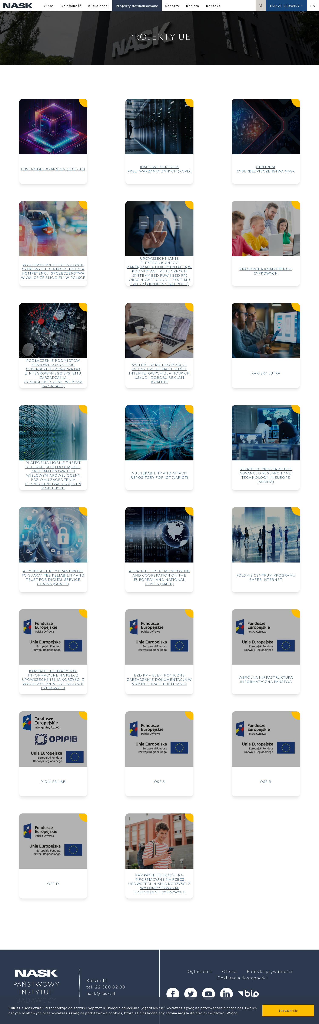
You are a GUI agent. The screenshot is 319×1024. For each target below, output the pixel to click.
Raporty (172, 6)
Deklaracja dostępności (242, 977)
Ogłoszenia (200, 971)
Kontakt (213, 6)
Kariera (192, 6)
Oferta (229, 971)
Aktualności (98, 6)
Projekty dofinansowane (137, 6)
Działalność (71, 6)
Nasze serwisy (286, 6)
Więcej (232, 1013)
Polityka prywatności (270, 971)
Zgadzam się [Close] (288, 1010)
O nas (49, 6)
